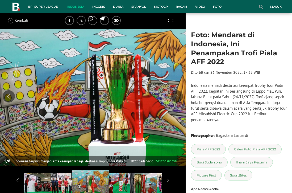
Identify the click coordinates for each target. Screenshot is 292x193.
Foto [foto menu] (217, 7)
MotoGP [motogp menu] (161, 7)
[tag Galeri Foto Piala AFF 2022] (255, 149)
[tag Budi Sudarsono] (209, 162)
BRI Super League (43, 7)
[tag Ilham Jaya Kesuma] (251, 162)
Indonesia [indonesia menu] (75, 7)
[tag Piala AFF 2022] (208, 149)
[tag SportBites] (238, 175)
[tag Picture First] (206, 175)
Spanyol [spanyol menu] (138, 7)
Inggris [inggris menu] (98, 7)
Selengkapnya (166, 161)
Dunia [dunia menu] (118, 7)
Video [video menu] (200, 7)
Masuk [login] (276, 7)
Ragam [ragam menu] (181, 7)
